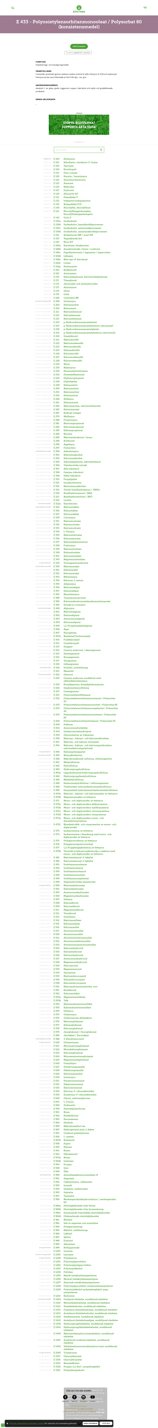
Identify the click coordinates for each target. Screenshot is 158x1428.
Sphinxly (92, 1411)
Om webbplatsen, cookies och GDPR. (79, 1409)
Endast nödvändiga (90, 1423)
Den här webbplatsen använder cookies (27, 1423)
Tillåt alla (106, 1423)
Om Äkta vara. (67, 1411)
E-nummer (69, 53)
